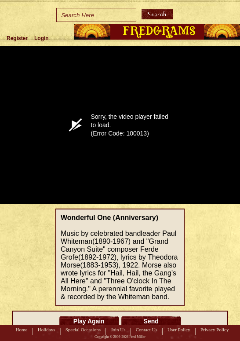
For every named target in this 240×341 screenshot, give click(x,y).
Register (17, 38)
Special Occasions (83, 329)
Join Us (118, 329)
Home (22, 329)
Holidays (46, 329)
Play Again (89, 321)
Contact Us (146, 329)
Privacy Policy (214, 329)
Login (41, 38)
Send (151, 321)
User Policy (178, 329)
